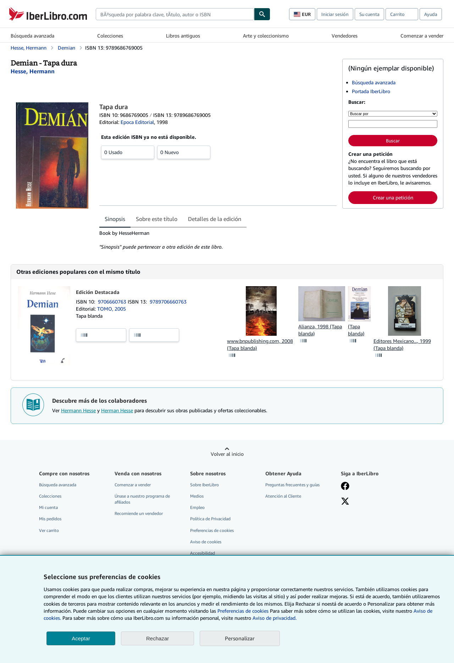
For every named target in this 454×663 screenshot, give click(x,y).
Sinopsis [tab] (115, 218)
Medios (197, 496)
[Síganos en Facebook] (345, 486)
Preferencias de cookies (242, 611)
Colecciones (110, 36)
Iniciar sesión (335, 14)
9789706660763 (168, 302)
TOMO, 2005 (111, 309)
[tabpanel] (218, 240)
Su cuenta (369, 14)
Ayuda (430, 14)
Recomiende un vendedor (139, 513)
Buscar (393, 140)
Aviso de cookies (205, 541)
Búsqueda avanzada (32, 36)
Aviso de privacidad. (275, 618)
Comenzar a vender (421, 36)
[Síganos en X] (345, 502)
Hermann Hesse (78, 410)
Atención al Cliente (283, 496)
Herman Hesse (117, 410)
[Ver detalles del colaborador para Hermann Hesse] (33, 71)
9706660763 (113, 302)
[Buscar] (262, 14)
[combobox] (175, 14)
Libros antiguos (183, 36)
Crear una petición (393, 197)
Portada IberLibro (371, 91)
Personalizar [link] (240, 638)
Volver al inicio (227, 454)
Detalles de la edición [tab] (214, 218)
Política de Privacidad (210, 518)
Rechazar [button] (157, 638)
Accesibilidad (202, 553)
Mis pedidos (50, 518)
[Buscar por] (392, 114)
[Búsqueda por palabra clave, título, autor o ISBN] (392, 124)
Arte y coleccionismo (266, 36)
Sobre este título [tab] (156, 218)
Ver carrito (49, 530)
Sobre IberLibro (204, 484)
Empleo (197, 507)
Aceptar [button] (81, 638)
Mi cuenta (48, 507)
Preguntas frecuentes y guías (292, 484)
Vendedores (345, 36)
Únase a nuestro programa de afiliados (142, 499)
